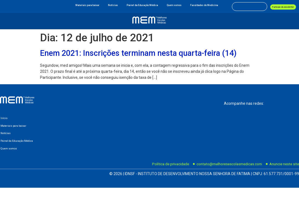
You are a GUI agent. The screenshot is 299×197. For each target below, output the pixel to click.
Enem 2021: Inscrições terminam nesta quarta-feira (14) (138, 53)
